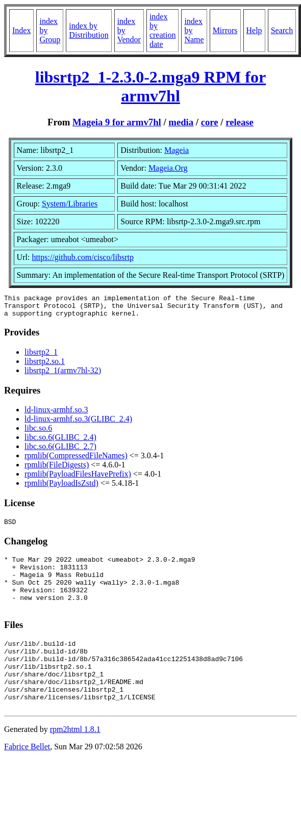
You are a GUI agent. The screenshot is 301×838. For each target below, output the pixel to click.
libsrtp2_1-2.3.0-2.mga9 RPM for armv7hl (150, 86)
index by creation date (162, 30)
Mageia (176, 150)
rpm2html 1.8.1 (75, 759)
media (180, 122)
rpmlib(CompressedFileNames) (76, 460)
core (209, 122)
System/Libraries (69, 203)
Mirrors (225, 30)
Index (21, 30)
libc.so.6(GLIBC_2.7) (60, 451)
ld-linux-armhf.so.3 (56, 414)
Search (282, 30)
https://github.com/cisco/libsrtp (83, 257)
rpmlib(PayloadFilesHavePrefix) (77, 478)
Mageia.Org (168, 168)
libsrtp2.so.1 (44, 365)
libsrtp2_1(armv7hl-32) (62, 375)
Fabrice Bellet (27, 777)
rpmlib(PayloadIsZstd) (61, 487)
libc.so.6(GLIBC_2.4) (60, 441)
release (239, 122)
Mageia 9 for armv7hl (116, 122)
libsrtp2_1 (41, 356)
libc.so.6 (38, 432)
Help (254, 30)
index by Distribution (88, 30)
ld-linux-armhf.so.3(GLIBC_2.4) (78, 423)
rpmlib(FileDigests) (56, 469)
